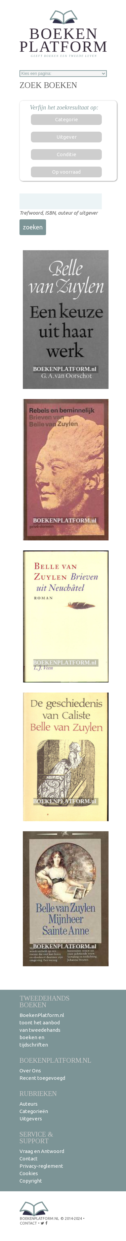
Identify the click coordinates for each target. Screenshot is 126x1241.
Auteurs (28, 1104)
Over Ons (30, 1070)
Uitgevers (30, 1118)
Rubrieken (38, 1093)
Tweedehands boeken (44, 1001)
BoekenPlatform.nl (55, 1060)
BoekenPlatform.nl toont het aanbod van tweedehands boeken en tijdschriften (41, 1030)
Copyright (30, 1181)
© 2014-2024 (71, 1218)
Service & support (36, 1137)
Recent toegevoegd (42, 1078)
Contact (28, 1158)
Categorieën (33, 1111)
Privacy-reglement (41, 1166)
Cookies (28, 1173)
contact (28, 1223)
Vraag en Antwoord (41, 1151)
